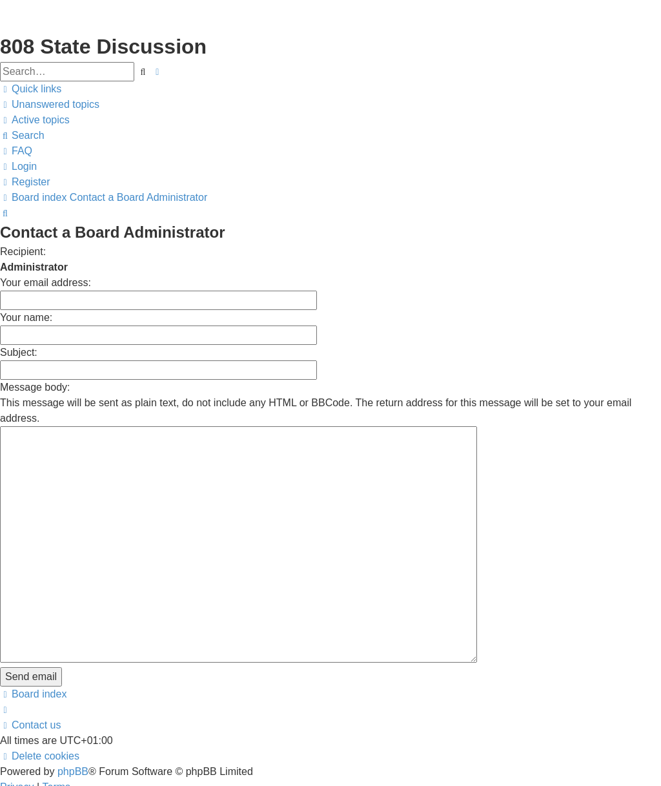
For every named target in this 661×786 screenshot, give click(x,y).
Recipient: (23, 251)
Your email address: (45, 282)
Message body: (35, 387)
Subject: (18, 352)
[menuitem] (49, 104)
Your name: (26, 317)
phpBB (72, 697)
